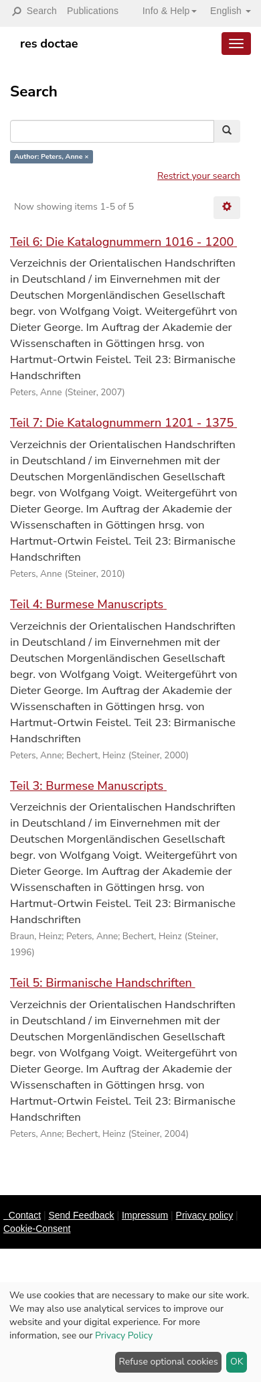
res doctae (49, 44)
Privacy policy (205, 1215)
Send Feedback (81, 1215)
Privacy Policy (124, 1335)
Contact (25, 1215)
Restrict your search (198, 175)
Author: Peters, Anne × (51, 156)
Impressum (145, 1215)
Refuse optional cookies (168, 1361)
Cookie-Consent (36, 1228)
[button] (165, 10)
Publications (92, 10)
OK (237, 1361)
